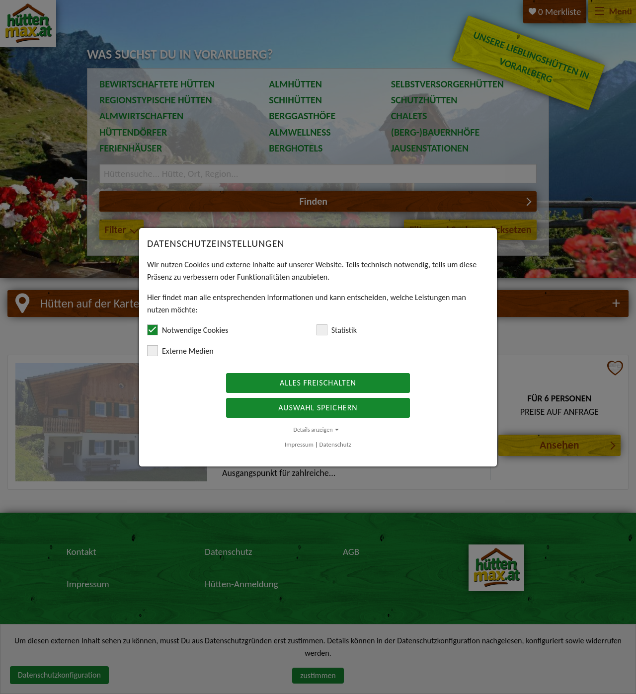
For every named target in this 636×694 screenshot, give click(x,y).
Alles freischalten (318, 382)
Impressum (299, 444)
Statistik (337, 329)
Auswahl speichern (317, 407)
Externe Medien (180, 350)
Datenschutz (335, 444)
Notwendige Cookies (187, 329)
